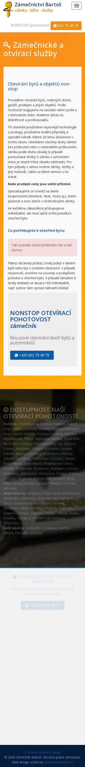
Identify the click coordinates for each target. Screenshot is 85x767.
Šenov (7, 502)
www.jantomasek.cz (58, 762)
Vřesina (58, 502)
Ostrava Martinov (50, 432)
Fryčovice (66, 507)
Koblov (73, 472)
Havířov (64, 527)
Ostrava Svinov (23, 482)
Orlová (8, 532)
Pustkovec (41, 467)
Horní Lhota (71, 492)
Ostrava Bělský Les (48, 442)
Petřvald (21, 532)
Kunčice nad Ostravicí (48, 477)
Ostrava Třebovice (49, 482)
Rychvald (35, 532)
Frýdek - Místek (56, 512)
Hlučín (24, 507)
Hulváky (44, 427)
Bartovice (58, 467)
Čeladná (9, 517)
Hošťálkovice (28, 422)
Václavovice (22, 502)
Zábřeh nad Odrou (17, 457)
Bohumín (33, 527)
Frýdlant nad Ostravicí (48, 517)
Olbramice (28, 497)
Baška (74, 512)
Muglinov (24, 477)
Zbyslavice (11, 507)
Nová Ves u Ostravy (17, 442)
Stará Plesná (33, 462)
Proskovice (24, 467)
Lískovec (37, 512)
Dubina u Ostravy (28, 452)
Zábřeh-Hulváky (23, 432)
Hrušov (61, 472)
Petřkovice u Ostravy (47, 457)
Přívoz (28, 437)
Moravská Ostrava (48, 437)
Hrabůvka (23, 447)
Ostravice (24, 517)
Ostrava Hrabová (52, 422)
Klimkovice (11, 497)
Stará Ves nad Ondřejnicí (56, 497)
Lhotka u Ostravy (24, 427)
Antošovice (28, 472)
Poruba (8, 467)
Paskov (23, 512)
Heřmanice (46, 472)
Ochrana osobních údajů (42, 752)
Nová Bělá (71, 437)
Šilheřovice (11, 522)
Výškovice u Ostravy (57, 452)
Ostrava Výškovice (45, 447)
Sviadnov (10, 512)
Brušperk (50, 507)
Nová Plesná (12, 462)
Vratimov (34, 492)
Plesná (70, 457)
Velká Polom (42, 502)
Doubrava (49, 527)
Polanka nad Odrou (58, 462)
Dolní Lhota (51, 492)
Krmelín (36, 507)
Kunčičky (9, 477)
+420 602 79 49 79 (32, 355)
